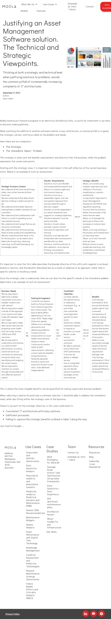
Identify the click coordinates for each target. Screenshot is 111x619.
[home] (9, 6)
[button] (29, 4)
